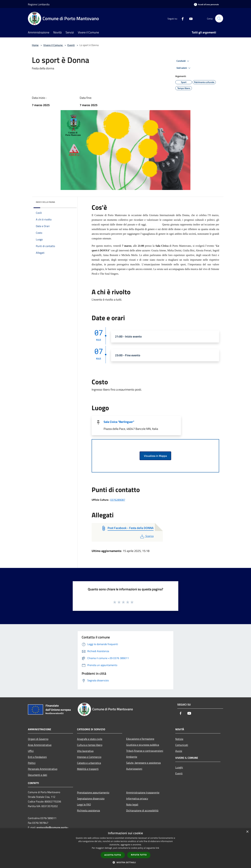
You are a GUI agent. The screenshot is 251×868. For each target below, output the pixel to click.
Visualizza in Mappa (155, 456)
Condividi (183, 61)
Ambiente (131, 757)
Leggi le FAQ (84, 804)
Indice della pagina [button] (45, 202)
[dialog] (125, 848)
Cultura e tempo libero (89, 745)
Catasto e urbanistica (89, 763)
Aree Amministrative (39, 745)
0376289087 (117, 500)
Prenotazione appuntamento (93, 792)
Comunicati (181, 745)
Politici (32, 763)
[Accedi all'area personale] (206, 4)
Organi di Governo (38, 739)
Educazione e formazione (140, 739)
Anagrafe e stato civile (89, 739)
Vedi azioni (183, 68)
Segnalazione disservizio (90, 798)
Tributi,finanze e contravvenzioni (144, 751)
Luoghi (179, 767)
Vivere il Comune (53, 45)
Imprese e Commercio (89, 757)
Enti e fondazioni (37, 757)
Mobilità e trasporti (88, 769)
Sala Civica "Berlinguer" (119, 422)
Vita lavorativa (85, 751)
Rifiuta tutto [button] (139, 854)
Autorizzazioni (134, 769)
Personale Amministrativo (42, 769)
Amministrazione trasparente (142, 792)
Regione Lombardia (38, 4)
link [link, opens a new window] (157, 848)
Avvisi (178, 751)
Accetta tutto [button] (112, 855)
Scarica (146, 536)
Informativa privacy (137, 798)
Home (35, 45)
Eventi (71, 45)
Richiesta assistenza (88, 810)
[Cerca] (219, 18)
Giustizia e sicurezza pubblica (142, 745)
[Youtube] (189, 18)
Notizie (179, 739)
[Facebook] (181, 18)
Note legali (132, 804)
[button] (125, 862)
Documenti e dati (37, 775)
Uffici (31, 751)
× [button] (247, 832)
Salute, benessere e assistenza (143, 763)
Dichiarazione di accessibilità (142, 810)
